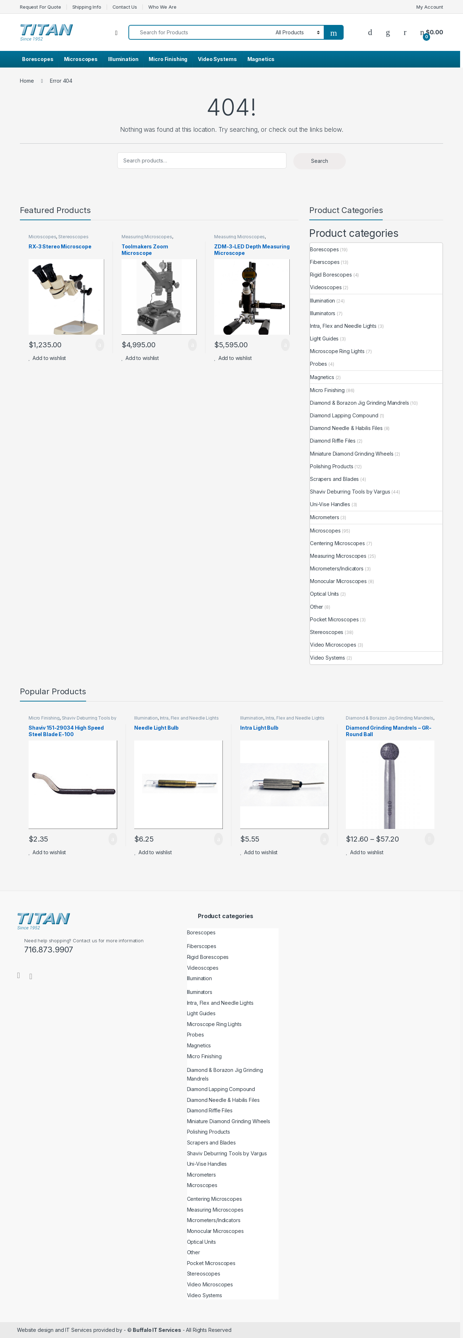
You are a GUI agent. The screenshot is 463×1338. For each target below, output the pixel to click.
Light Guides (324, 338)
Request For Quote (40, 7)
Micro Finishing (168, 59)
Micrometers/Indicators (337, 568)
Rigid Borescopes (331, 274)
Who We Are (162, 7)
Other (316, 607)
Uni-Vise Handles (330, 504)
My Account (429, 7)
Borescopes (38, 59)
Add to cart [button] (99, 345)
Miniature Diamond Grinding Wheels (351, 454)
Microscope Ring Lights (337, 351)
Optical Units (324, 594)
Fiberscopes (324, 262)
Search (319, 161)
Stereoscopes (73, 236)
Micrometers (324, 517)
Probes (318, 364)
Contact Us (124, 7)
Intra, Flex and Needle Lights (343, 326)
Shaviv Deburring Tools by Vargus (350, 491)
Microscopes (81, 59)
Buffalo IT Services (157, 1330)
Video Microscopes (333, 645)
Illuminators (322, 313)
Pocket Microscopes (334, 619)
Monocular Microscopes (338, 581)
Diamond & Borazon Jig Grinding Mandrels (359, 403)
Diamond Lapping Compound (344, 415)
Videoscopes (325, 287)
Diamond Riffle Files (333, 441)
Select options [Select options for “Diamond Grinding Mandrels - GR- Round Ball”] (429, 839)
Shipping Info (86, 7)
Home (27, 81)
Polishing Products (331, 466)
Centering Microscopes (337, 543)
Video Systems (217, 59)
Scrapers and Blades (334, 479)
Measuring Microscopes (147, 236)
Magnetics (261, 59)
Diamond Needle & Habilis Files (346, 428)
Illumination (123, 59)
